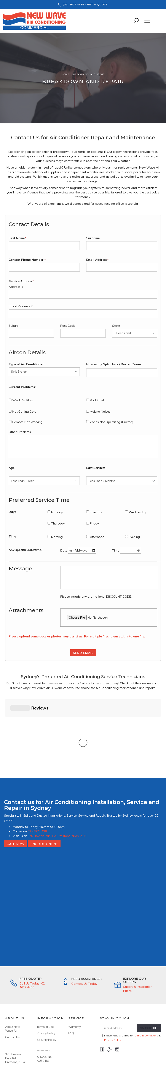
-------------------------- (15, 978)
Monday (55, 512)
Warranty (74, 959)
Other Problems (20, 432)
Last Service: (95, 468)
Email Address (97, 260)
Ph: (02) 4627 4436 (14, 1013)
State (116, 326)
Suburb (14, 326)
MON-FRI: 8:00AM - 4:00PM (11, 1026)
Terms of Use (45, 959)
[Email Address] (118, 960)
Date (63, 550)
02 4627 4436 (37, 764)
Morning (55, 537)
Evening (132, 537)
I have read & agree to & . (130, 970)
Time (12, 536)
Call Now (16, 777)
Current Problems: (22, 387)
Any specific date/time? (26, 550)
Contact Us (12, 970)
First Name (17, 238)
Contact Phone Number (27, 260)
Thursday (56, 523)
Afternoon (95, 537)
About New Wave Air (12, 961)
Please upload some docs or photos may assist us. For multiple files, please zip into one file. (77, 636)
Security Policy (46, 972)
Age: (12, 468)
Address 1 (16, 287)
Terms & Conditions (145, 968)
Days (12, 512)
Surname (93, 238)
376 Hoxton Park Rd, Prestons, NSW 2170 (57, 769)
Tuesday (94, 512)
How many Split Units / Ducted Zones (113, 364)
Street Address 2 (21, 306)
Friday (92, 523)
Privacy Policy (46, 966)
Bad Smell (95, 400)
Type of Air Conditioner (26, 364)
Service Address (21, 281)
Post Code (67, 326)
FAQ (71, 966)
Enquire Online (44, 777)
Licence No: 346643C (44, 1001)
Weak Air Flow (21, 400)
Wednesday (135, 512)
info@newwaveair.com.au (16, 1005)
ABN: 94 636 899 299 (45, 1012)
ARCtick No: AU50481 (44, 991)
